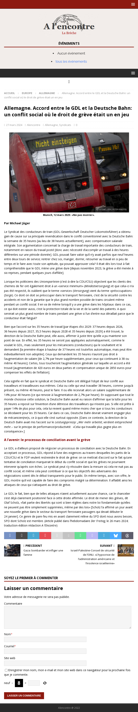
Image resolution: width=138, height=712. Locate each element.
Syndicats (65, 125)
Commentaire (13, 603)
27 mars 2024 (14, 125)
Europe (27, 93)
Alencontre (33, 125)
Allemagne (51, 125)
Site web (9, 658)
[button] (132, 4)
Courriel (9, 646)
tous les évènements (71, 61)
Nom (7, 634)
